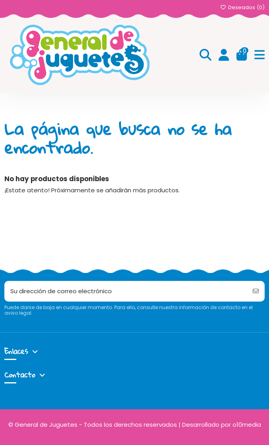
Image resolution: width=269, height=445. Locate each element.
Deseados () (242, 7)
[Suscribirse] (256, 291)
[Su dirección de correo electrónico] (125, 291)
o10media (246, 424)
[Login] (224, 55)
